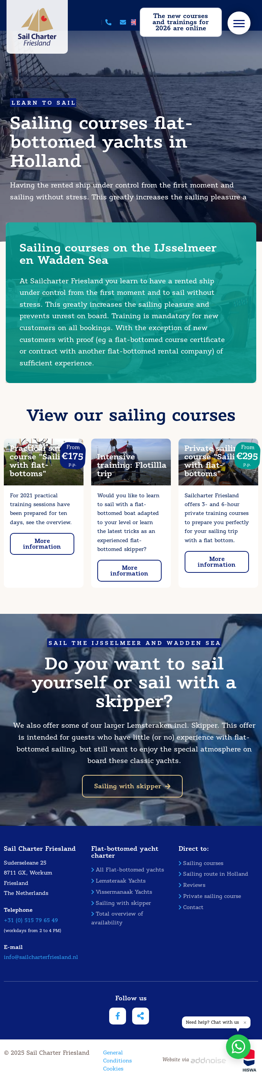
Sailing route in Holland (213, 874)
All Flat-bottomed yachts (127, 870)
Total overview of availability (117, 918)
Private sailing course (209, 896)
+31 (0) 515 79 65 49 (31, 920)
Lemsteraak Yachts (118, 881)
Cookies (113, 1069)
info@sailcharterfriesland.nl (41, 957)
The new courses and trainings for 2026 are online (180, 22)
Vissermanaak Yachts (121, 892)
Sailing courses (200, 863)
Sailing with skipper (132, 786)
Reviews (191, 885)
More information (42, 544)
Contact (190, 907)
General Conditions (117, 1056)
